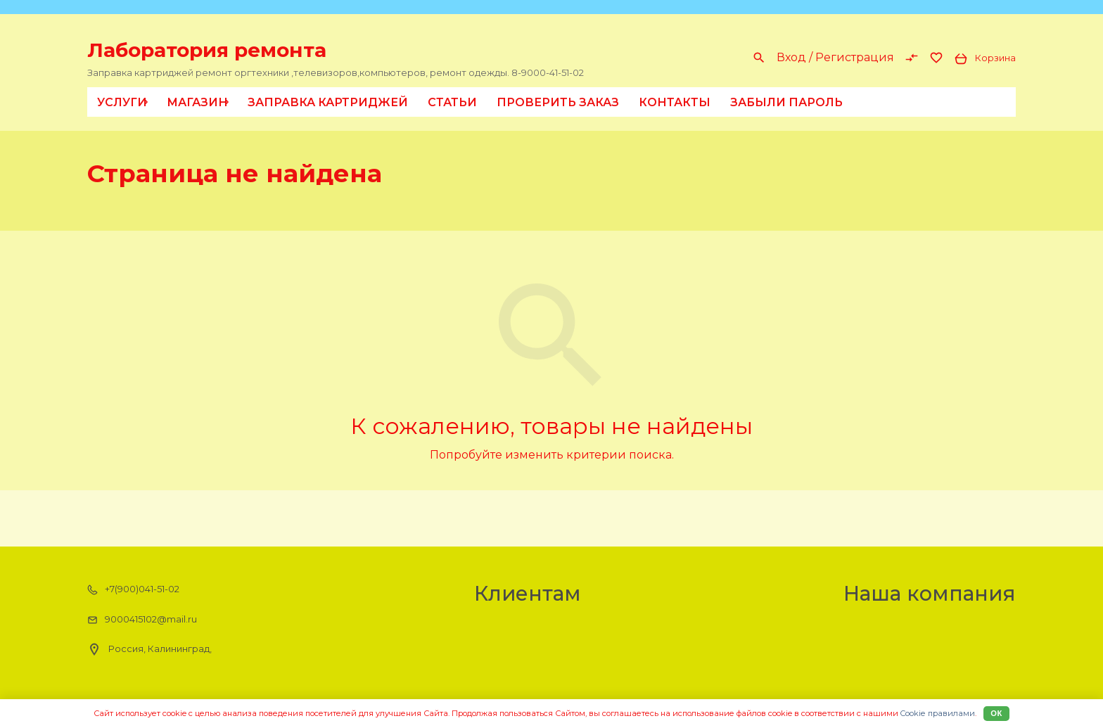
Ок (996, 713)
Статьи (452, 102)
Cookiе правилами (937, 713)
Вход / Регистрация (835, 57)
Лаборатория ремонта (206, 50)
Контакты (674, 102)
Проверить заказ (558, 102)
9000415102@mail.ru (142, 619)
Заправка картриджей (328, 102)
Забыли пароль (786, 102)
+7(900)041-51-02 (133, 589)
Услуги (125, 102)
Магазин (200, 102)
